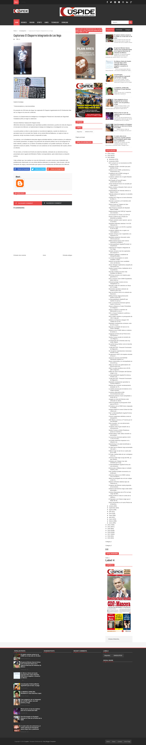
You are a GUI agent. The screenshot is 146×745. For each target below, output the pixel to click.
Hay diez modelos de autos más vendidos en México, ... (118, 272)
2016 (108, 536)
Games (47, 22)
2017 (108, 534)
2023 (108, 157)
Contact (120, 741)
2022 (108, 525)
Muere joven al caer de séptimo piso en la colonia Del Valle (30, 709)
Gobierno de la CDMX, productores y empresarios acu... (119, 170)
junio (110, 513)
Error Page (127, 741)
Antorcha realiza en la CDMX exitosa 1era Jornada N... (119, 475)
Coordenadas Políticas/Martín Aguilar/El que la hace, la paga (30, 684)
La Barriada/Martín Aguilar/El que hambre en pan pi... (118, 300)
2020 (108, 528)
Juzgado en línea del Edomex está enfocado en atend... (119, 400)
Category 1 (108, 541)
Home (16, 22)
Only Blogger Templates (49, 741)
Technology (55, 22)
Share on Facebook (21, 169)
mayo (110, 515)
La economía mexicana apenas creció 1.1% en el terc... (120, 437)
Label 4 (109, 560)
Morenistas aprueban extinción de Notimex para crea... (118, 289)
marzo (111, 519)
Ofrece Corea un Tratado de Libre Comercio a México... (118, 205)
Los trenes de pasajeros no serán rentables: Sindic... (118, 258)
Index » (107, 558)
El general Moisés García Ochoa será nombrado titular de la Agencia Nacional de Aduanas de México (31, 664)
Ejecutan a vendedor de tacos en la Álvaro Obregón (119, 327)
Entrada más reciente (20, 255)
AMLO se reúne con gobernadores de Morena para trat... (119, 365)
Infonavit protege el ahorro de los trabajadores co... (118, 282)
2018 (108, 532)
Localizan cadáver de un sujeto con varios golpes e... (119, 231)
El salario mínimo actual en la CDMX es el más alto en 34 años (31, 655)
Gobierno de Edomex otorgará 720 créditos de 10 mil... (119, 320)
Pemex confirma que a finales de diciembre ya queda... (118, 217)
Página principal (80, 137)
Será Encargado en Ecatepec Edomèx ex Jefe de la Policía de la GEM (31, 718)
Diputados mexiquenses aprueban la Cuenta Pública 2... (119, 382)
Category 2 (108, 545)
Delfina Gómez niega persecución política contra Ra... (118, 296)
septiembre (112, 508)
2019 (108, 530)
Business (24, 22)
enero (110, 523)
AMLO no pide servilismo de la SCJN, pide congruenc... (119, 368)
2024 (108, 155)
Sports (39, 22)
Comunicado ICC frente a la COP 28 (119, 214)
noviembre (112, 161)
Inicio (44, 255)
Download (65, 22)
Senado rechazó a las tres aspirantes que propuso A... (119, 251)
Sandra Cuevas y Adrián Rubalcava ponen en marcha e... (119, 431)
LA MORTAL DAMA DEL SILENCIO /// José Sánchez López (31, 692)
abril (110, 517)
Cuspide (26, 741)
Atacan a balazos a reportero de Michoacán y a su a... (118, 310)
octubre (111, 506)
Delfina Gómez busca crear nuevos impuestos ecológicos (119, 241)
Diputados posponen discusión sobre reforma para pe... (119, 238)
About (113, 741)
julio (110, 511)
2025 (108, 153)
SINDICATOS (89, 131)
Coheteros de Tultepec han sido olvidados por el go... (118, 462)
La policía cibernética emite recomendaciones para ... (117, 393)
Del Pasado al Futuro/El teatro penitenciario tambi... (117, 181)
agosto (111, 509)
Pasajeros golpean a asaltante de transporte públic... (118, 255)
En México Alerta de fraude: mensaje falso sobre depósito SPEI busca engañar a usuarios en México (30, 675)
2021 (108, 526)
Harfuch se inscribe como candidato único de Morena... (119, 262)
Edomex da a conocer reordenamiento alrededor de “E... (120, 386)
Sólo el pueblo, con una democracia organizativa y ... (119, 424)
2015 (108, 538)
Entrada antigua (67, 255)
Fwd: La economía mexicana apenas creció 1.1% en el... (119, 303)
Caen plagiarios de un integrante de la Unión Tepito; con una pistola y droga (31, 701)
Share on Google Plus (55, 169)
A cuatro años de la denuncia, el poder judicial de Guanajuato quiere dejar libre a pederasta (31, 727)
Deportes (79, 131)
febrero (111, 521)
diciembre (112, 159)
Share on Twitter (38, 169)
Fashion (31, 22)
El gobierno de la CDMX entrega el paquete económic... (119, 174)
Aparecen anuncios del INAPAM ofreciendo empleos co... (118, 358)
